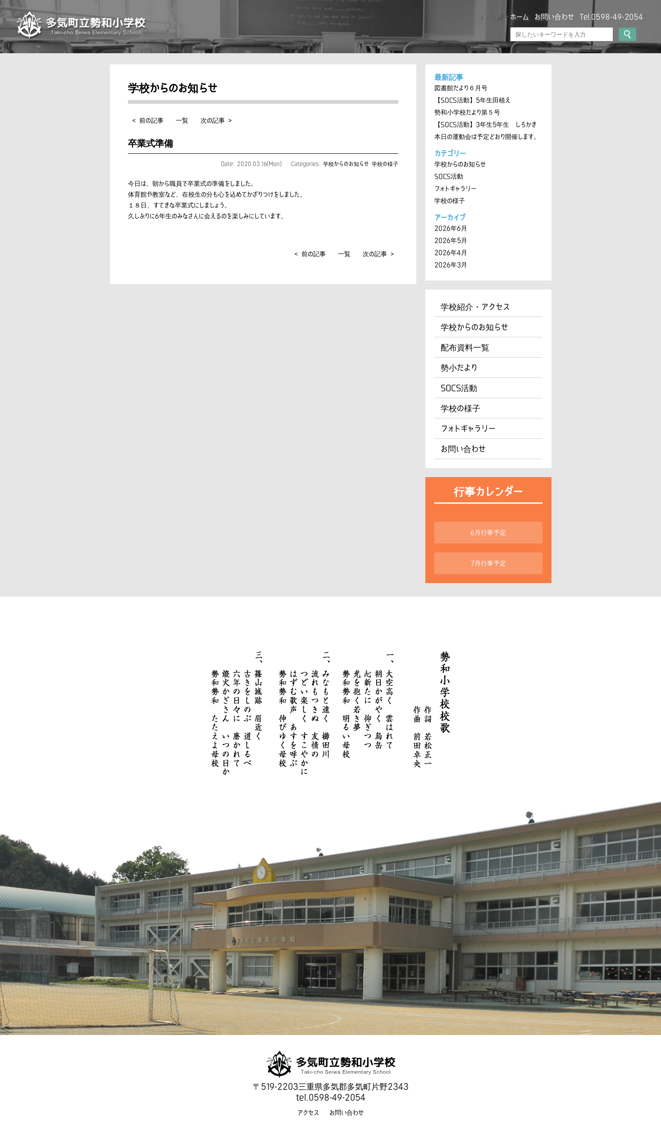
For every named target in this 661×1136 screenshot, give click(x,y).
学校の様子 (385, 163)
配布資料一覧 (465, 347)
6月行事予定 (488, 532)
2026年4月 (450, 252)
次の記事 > (216, 120)
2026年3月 (450, 265)
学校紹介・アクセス (475, 307)
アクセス (308, 1112)
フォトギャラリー (455, 188)
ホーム (519, 16)
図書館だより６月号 (461, 88)
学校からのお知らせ (346, 163)
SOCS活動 (448, 176)
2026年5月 (450, 240)
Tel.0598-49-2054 (611, 16)
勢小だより (459, 367)
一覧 (182, 120)
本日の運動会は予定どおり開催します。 (487, 136)
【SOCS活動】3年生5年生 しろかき (485, 124)
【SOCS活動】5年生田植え (472, 100)
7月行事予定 (488, 563)
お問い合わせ (554, 16)
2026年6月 (450, 228)
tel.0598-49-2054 (330, 1097)
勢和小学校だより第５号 (467, 112)
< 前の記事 (148, 120)
